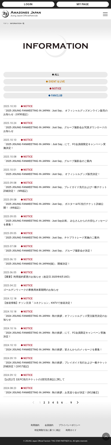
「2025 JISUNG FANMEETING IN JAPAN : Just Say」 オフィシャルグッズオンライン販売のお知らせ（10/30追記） (55, 112)
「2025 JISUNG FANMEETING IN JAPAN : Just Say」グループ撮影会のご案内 (47, 161)
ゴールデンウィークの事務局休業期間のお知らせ (31, 289)
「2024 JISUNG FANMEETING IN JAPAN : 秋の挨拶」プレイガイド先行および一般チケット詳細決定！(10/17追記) (55, 364)
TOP (5, 23)
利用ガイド (71, 430)
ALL (57, 74)
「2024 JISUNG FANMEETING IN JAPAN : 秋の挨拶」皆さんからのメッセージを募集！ (52, 349)
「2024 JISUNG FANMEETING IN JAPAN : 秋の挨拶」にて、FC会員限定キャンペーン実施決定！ (54, 334)
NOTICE (56, 88)
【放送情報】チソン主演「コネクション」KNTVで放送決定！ (38, 302)
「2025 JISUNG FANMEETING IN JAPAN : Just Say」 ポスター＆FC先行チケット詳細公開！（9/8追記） (53, 205)
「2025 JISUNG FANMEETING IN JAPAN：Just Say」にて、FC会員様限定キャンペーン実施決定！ (54, 146)
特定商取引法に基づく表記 (47, 430)
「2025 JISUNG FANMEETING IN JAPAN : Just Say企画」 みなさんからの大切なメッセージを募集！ (55, 222)
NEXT (76, 403)
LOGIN (28, 4)
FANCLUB (56, 95)
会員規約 (49, 425)
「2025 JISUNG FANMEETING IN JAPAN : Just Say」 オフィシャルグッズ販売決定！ (51, 174)
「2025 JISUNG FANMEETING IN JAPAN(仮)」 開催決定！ (36, 263)
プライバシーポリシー (69, 425)
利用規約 (35, 425)
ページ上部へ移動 (106, 437)
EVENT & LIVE (57, 81)
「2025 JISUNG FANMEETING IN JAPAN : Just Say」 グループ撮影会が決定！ (48, 250)
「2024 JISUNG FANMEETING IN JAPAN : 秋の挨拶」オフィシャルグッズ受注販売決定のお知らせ (55, 317)
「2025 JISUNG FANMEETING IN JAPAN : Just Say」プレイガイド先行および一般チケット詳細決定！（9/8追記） (55, 189)
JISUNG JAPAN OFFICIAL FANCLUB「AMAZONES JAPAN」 (21, 14)
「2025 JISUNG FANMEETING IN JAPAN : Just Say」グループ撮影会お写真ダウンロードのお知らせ (55, 129)
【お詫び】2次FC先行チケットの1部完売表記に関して (34, 379)
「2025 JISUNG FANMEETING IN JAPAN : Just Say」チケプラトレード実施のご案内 (51, 237)
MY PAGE (83, 4)
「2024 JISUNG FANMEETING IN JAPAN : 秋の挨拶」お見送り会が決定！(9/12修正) (51, 392)
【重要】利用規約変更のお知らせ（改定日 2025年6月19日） (37, 276)
